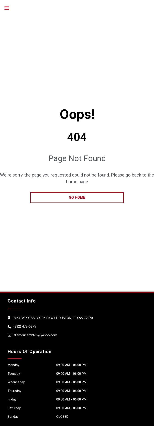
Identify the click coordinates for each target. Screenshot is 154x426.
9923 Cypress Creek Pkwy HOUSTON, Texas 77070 (53, 318)
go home (77, 197)
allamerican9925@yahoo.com (35, 335)
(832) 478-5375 (24, 326)
